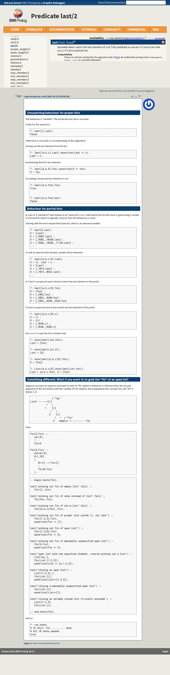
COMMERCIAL (136, 29)
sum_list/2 (16, 86)
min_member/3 (19, 83)
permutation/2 (19, 59)
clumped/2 (16, 66)
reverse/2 (15, 55)
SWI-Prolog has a (43, 2)
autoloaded (160, 38)
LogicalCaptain (32, 96)
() (62, 42)
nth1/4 (14, 42)
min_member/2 (19, 76)
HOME (15, 29)
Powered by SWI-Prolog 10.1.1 (18, 651)
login (26, 643)
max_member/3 (19, 79)
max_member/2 (19, 72)
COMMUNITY (112, 29)
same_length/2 (19, 52)
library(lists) (133, 38)
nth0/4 (14, 39)
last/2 (14, 45)
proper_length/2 (20, 49)
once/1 (33, 333)
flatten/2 (15, 62)
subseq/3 (15, 69)
